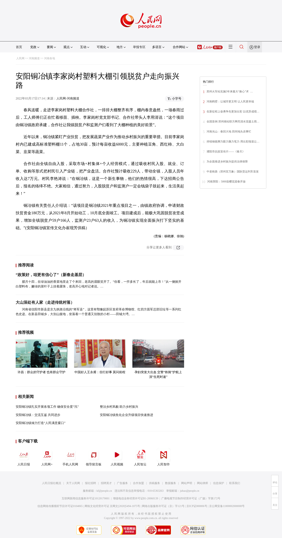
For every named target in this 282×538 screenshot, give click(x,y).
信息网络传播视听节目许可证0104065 (60, 506)
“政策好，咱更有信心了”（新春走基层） (51, 275)
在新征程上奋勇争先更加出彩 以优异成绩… (233, 111)
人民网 (20, 58)
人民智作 (163, 457)
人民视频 (117, 457)
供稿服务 (154, 483)
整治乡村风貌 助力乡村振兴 (119, 406)
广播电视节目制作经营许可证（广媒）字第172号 (190, 498)
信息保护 (218, 483)
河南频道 (34, 58)
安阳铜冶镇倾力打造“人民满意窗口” (40, 423)
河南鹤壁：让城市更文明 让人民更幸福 (230, 101)
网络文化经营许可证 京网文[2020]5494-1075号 (112, 506)
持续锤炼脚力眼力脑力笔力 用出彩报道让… (233, 141)
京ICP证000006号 (196, 506)
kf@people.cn (104, 490)
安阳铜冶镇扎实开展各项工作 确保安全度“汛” (47, 406)
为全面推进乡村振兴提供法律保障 (227, 161)
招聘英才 (106, 483)
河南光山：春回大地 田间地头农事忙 (229, 131)
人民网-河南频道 (67, 98)
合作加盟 (138, 483)
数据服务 (170, 483)
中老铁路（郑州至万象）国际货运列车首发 (233, 171)
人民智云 (140, 457)
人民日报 (24, 457)
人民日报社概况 (51, 483)
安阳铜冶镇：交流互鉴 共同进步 (38, 415)
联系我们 (234, 483)
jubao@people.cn (189, 490)
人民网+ (47, 457)
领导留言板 (93, 457)
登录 (257, 47)
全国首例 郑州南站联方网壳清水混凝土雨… (233, 121)
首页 (19, 47)
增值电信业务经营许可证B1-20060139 (135, 498)
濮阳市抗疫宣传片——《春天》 (226, 151)
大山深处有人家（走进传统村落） (45, 302)
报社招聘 (90, 483)
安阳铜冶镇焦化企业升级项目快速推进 (126, 415)
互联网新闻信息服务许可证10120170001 (86, 498)
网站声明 (186, 483)
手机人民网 (70, 457)
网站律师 (202, 483)
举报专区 (139, 47)
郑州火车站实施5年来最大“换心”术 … (230, 91)
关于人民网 (73, 483)
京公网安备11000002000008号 (227, 506)
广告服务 (122, 483)
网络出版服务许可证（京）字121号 (163, 506)
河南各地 (49, 58)
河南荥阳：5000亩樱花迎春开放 (226, 181)
